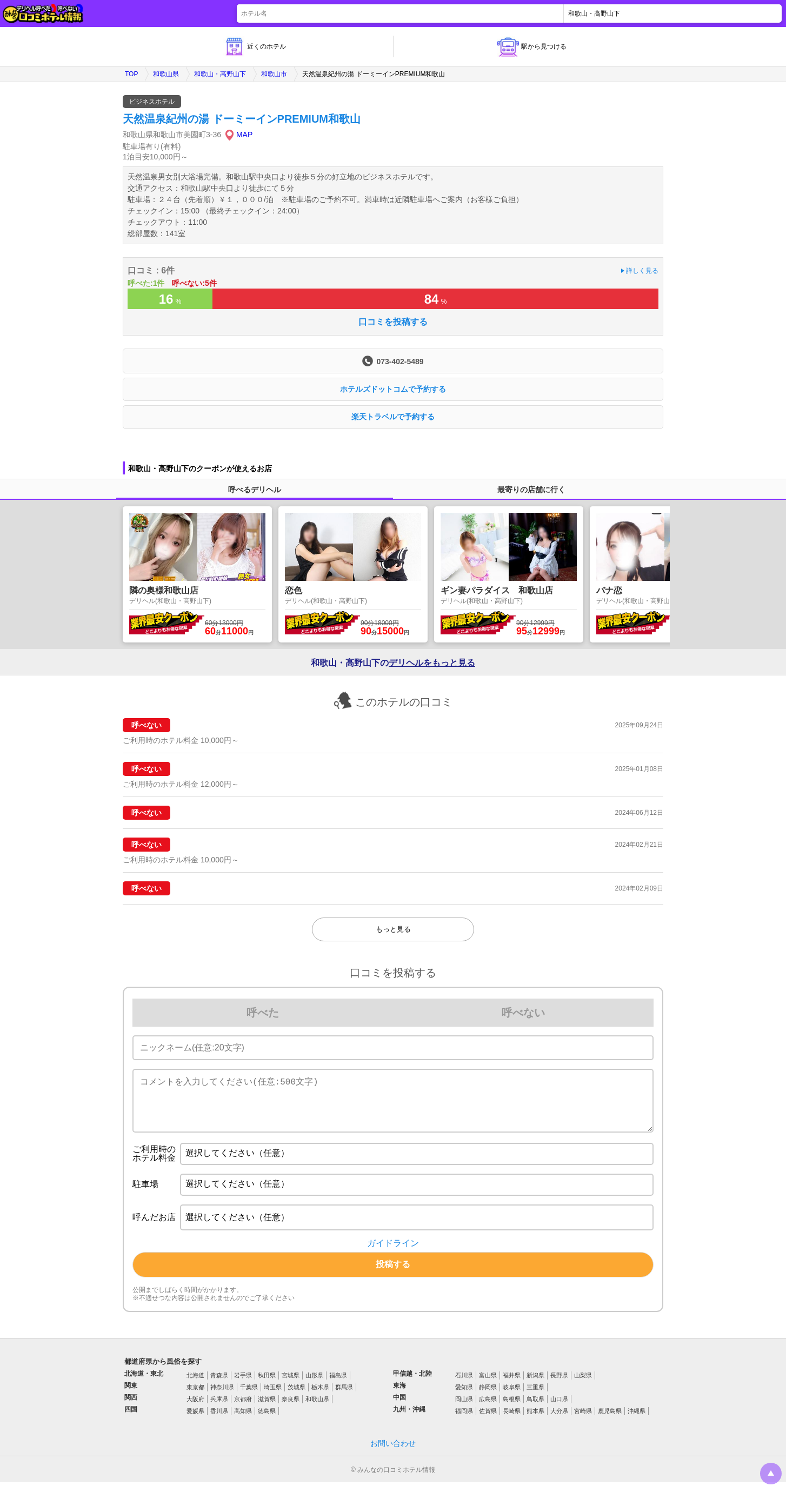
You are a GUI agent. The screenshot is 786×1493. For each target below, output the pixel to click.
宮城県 (290, 1386)
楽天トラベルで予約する (393, 416)
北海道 (195, 1386)
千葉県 (249, 1398)
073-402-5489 (399, 361)
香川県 (219, 1421)
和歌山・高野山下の (393, 663)
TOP (131, 74)
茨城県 (296, 1398)
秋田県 (267, 1386)
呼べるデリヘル (254, 489)
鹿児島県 (610, 1421)
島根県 (512, 1410)
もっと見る (393, 929)
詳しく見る (642, 271)
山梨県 (583, 1386)
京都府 (243, 1410)
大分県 (559, 1421)
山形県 (314, 1386)
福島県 (338, 1386)
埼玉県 (273, 1398)
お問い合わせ (393, 1454)
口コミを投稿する (393, 322)
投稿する (393, 1275)
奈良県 (290, 1410)
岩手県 (243, 1386)
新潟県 (535, 1386)
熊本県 (535, 1421)
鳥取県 (535, 1410)
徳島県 (267, 1421)
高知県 (243, 1421)
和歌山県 (166, 74)
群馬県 (344, 1398)
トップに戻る (771, 1473)
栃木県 (320, 1398)
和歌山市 (274, 74)
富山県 (488, 1386)
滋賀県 (267, 1410)
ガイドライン (393, 1254)
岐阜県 (512, 1398)
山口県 (559, 1410)
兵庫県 (219, 1410)
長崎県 (512, 1421)
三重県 (535, 1398)
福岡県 (464, 1421)
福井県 (512, 1386)
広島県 (488, 1410)
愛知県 (464, 1398)
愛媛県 (195, 1421)
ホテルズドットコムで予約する (393, 389)
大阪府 (195, 1410)
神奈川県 (222, 1398)
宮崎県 (583, 1421)
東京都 (195, 1398)
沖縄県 (636, 1421)
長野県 (559, 1386)
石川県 (464, 1386)
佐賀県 (488, 1421)
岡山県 (464, 1410)
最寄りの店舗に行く (531, 489)
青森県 (219, 1386)
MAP (244, 134)
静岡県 (488, 1398)
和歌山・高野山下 (220, 74)
